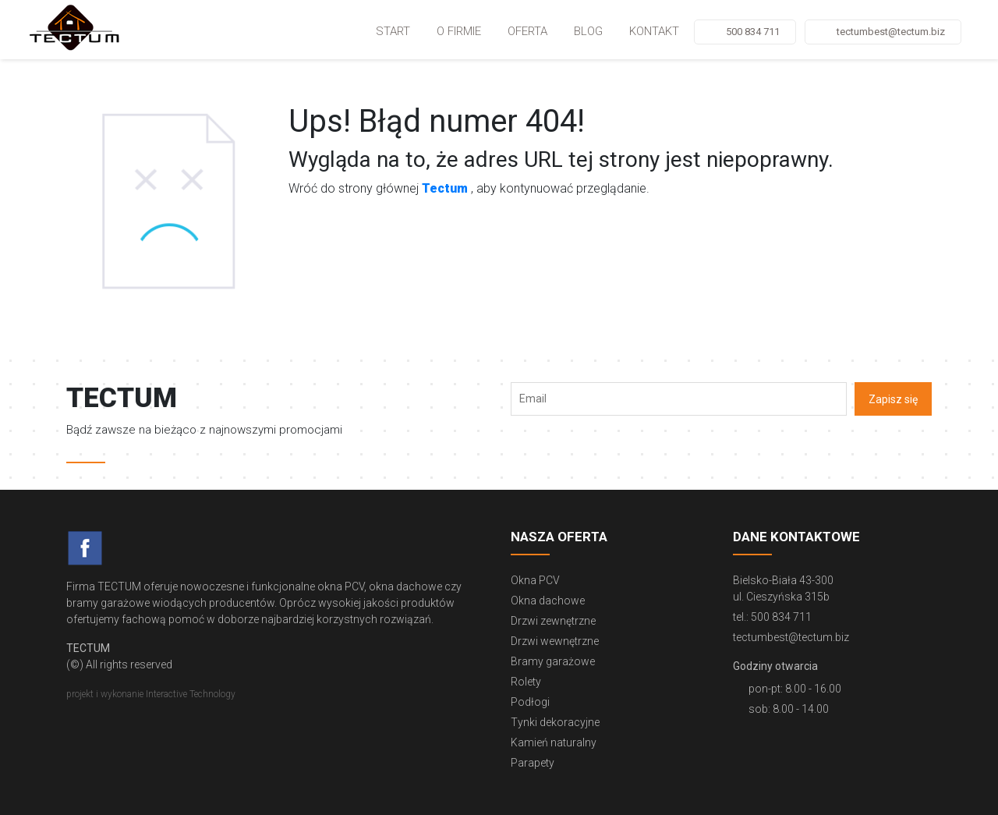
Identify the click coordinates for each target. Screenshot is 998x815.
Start (393, 31)
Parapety (532, 763)
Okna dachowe (548, 600)
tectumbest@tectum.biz (891, 31)
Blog (588, 31)
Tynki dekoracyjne (555, 722)
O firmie (459, 31)
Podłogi (530, 702)
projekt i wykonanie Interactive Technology (150, 694)
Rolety (526, 681)
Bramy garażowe (553, 661)
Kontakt (654, 31)
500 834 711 (753, 31)
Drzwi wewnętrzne (555, 641)
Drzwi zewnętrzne (553, 621)
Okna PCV (535, 580)
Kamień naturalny (553, 742)
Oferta (527, 31)
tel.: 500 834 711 (772, 617)
